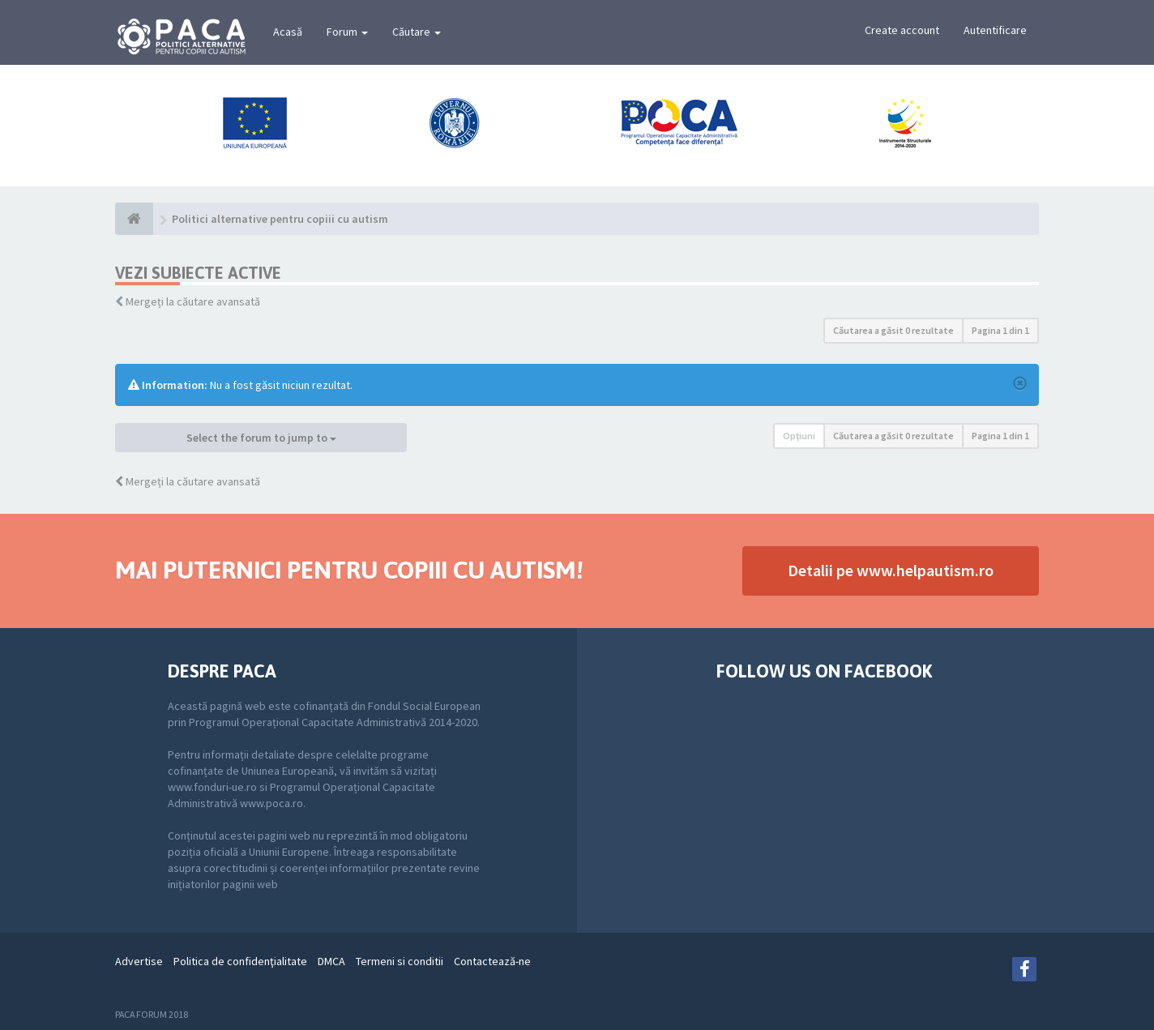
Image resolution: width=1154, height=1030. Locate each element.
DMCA (331, 961)
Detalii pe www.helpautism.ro (891, 570)
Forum (347, 31)
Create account (902, 30)
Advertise (139, 961)
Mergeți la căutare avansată (193, 301)
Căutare (416, 31)
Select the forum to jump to (261, 437)
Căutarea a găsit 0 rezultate (893, 330)
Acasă (287, 31)
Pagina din (1000, 330)
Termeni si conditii (399, 961)
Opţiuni (799, 436)
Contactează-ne (492, 961)
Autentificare (995, 30)
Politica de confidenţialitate (240, 961)
